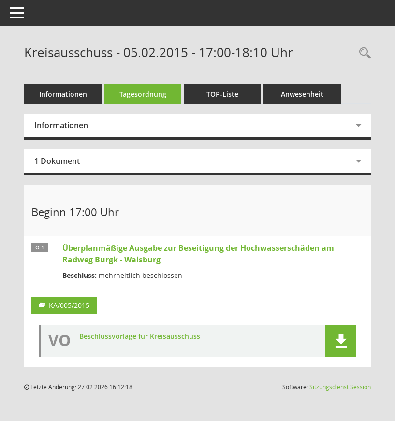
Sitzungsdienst (340, 387)
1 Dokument (57, 161)
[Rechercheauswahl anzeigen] (362, 53)
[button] (340, 341)
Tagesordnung (142, 94)
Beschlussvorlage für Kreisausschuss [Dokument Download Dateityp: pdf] (139, 337)
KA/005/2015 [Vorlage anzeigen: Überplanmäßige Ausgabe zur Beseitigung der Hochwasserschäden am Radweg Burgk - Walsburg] (69, 305)
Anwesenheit (302, 94)
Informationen (63, 94)
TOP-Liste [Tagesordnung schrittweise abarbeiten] (222, 94)
